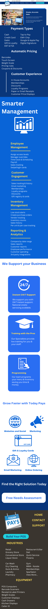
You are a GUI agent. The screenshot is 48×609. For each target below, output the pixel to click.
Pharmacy (10, 574)
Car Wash (10, 563)
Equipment (22, 3)
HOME (38, 515)
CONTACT (38, 520)
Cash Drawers (8, 600)
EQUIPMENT (24, 580)
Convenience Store (14, 555)
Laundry (9, 572)
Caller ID (6, 606)
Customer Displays (11, 597)
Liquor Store (11, 558)
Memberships (32, 569)
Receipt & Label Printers (13, 592)
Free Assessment (40, 3)
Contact (31, 3)
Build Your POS (16, 536)
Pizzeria (30, 558)
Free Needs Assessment (24, 499)
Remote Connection (40, 0)
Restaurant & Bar (34, 549)
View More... (32, 574)
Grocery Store (12, 552)
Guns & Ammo (12, 569)
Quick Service (32, 555)
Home (13, 3)
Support (32, 0)
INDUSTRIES (15, 543)
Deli (28, 552)
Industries (17, 3)
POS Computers (9, 586)
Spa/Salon (31, 572)
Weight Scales (8, 595)
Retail (8, 549)
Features (27, 3)
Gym (28, 563)
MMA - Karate (32, 566)
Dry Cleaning (11, 566)
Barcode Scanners (10, 589)
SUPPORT (38, 525)
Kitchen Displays (10, 603)
